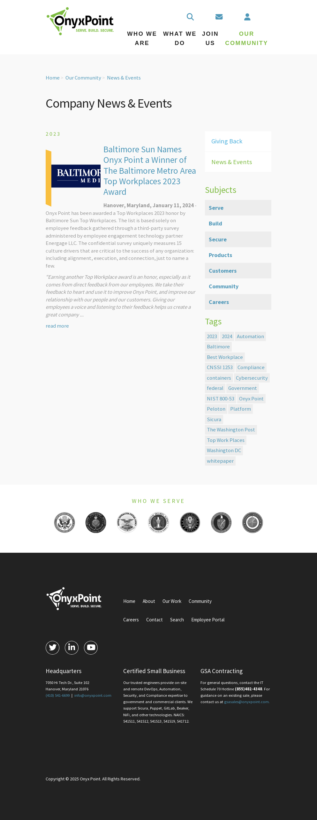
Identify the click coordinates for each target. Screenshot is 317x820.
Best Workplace (225, 357)
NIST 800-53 (220, 398)
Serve (216, 207)
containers (219, 377)
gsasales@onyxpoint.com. (247, 701)
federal (215, 387)
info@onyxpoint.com (92, 695)
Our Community (83, 77)
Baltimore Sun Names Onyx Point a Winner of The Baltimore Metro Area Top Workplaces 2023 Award (149, 170)
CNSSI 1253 (220, 367)
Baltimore (218, 346)
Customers (223, 270)
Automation (250, 336)
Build (215, 223)
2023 (212, 336)
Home (53, 77)
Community (223, 286)
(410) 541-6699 (58, 695)
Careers (219, 302)
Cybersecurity (252, 377)
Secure (218, 239)
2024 (227, 336)
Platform (240, 408)
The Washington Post (231, 429)
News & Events (124, 77)
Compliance (251, 367)
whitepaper (220, 460)
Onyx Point (251, 398)
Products (220, 255)
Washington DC (224, 450)
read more (57, 325)
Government (242, 387)
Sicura (214, 419)
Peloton (216, 408)
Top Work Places (226, 440)
